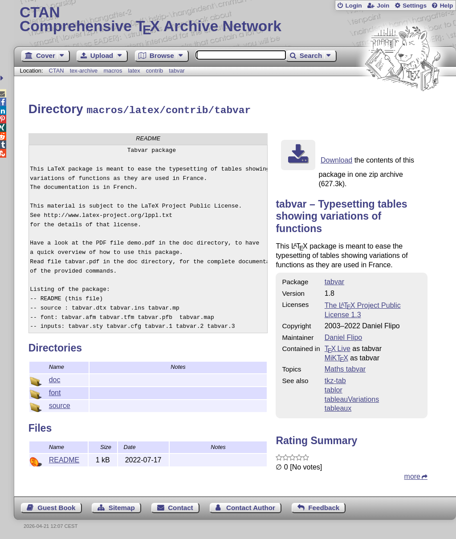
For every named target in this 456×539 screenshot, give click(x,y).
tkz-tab (335, 379)
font (55, 391)
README (64, 458)
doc (55, 378)
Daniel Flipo (343, 336)
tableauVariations (352, 398)
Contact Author (250, 506)
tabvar (177, 70)
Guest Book (56, 506)
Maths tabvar (345, 368)
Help (446, 5)
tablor (333, 388)
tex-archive (84, 70)
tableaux (338, 407)
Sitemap (122, 506)
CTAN (56, 70)
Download (336, 159)
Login (353, 5)
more (412, 475)
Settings (415, 5)
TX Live (337, 347)
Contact (180, 506)
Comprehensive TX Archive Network (235, 20)
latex (134, 70)
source (59, 404)
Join (383, 5)
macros (112, 70)
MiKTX (336, 356)
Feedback (323, 506)
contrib (154, 70)
